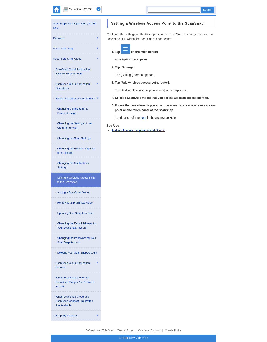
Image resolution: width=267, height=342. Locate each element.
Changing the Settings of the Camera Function (74, 125)
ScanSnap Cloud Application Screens (73, 265)
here (143, 117)
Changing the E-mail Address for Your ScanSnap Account (76, 225)
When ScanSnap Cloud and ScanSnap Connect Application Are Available (74, 301)
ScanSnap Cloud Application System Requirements (73, 71)
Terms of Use (125, 330)
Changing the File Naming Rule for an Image (76, 150)
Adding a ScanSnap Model (73, 192)
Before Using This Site (99, 330)
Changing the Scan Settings (74, 138)
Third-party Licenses (65, 315)
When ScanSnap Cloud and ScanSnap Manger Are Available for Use (75, 282)
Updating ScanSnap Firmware (75, 213)
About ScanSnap (63, 48)
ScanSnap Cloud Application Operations (73, 86)
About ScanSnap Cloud (67, 58)
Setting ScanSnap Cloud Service (75, 98)
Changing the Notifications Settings (73, 165)
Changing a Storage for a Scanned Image (72, 111)
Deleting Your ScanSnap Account (77, 252)
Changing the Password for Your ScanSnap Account (76, 240)
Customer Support (149, 330)
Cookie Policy (173, 330)
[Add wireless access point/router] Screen (138, 130)
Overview (59, 38)
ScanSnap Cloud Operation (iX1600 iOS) (74, 25)
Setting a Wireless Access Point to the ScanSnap (76, 180)
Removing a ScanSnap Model (75, 202)
